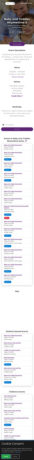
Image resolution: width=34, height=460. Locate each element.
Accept (6, 456)
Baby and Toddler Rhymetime (13, 145)
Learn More (18, 452)
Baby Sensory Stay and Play (12, 343)
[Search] (8, 3)
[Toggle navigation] (2, 3)
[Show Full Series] (26, 141)
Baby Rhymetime (9, 357)
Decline (15, 456)
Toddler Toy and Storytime (12, 350)
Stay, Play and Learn (10, 396)
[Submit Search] (13, 3)
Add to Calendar (17, 77)
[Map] (17, 310)
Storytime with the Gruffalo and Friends (16, 418)
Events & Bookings (26, 3)
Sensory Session (9, 428)
